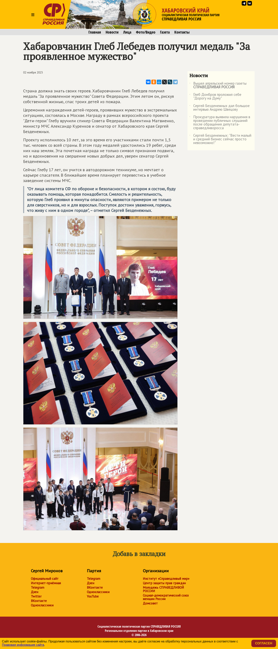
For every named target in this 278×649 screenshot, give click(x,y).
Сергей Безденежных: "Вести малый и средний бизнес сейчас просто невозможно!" (220, 139)
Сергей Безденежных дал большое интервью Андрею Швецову (219, 108)
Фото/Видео (145, 32)
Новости (112, 32)
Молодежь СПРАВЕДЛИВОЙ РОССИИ (163, 589)
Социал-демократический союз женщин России (166, 597)
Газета (165, 32)
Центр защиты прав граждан (164, 583)
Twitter (36, 596)
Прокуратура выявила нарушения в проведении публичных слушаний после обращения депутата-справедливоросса (219, 122)
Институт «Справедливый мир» (166, 578)
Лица (127, 32)
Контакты (182, 32)
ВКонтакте (39, 601)
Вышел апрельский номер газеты (218, 85)
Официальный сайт (44, 578)
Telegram (37, 587)
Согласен (263, 643)
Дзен (34, 592)
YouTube (93, 596)
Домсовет (150, 603)
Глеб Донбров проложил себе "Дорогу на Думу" (215, 96)
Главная (94, 32)
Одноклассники (42, 605)
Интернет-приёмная (46, 583)
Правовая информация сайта (23, 644)
